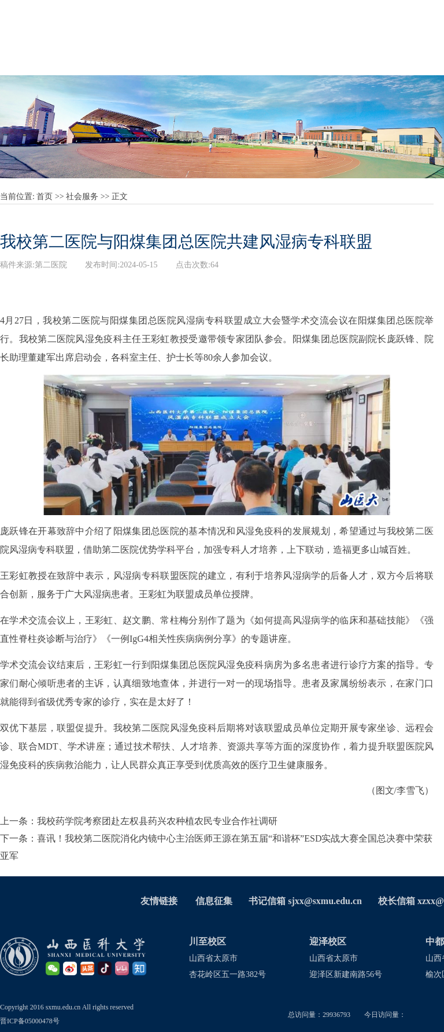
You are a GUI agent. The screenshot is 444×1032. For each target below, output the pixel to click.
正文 (120, 196)
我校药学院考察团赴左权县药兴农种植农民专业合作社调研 (157, 821)
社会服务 (82, 196)
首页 (44, 196)
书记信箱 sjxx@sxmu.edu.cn (305, 901)
